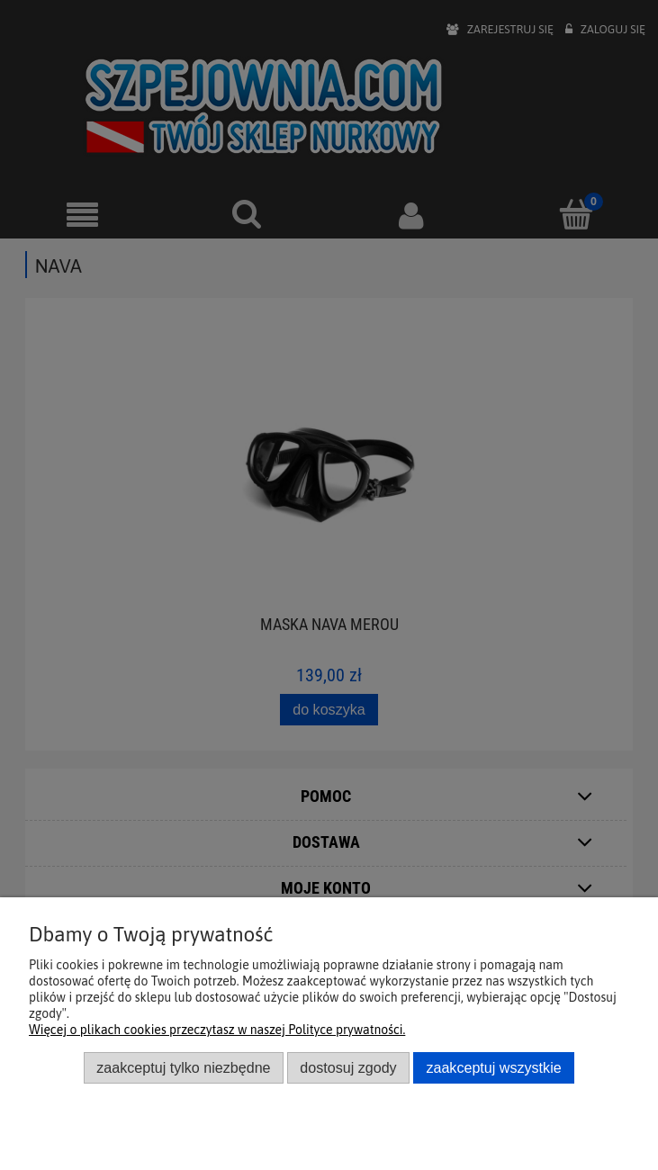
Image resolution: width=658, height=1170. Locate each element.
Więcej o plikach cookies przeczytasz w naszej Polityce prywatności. (217, 1029)
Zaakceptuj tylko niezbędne (183, 1067)
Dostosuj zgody (348, 1067)
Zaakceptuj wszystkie (493, 1067)
